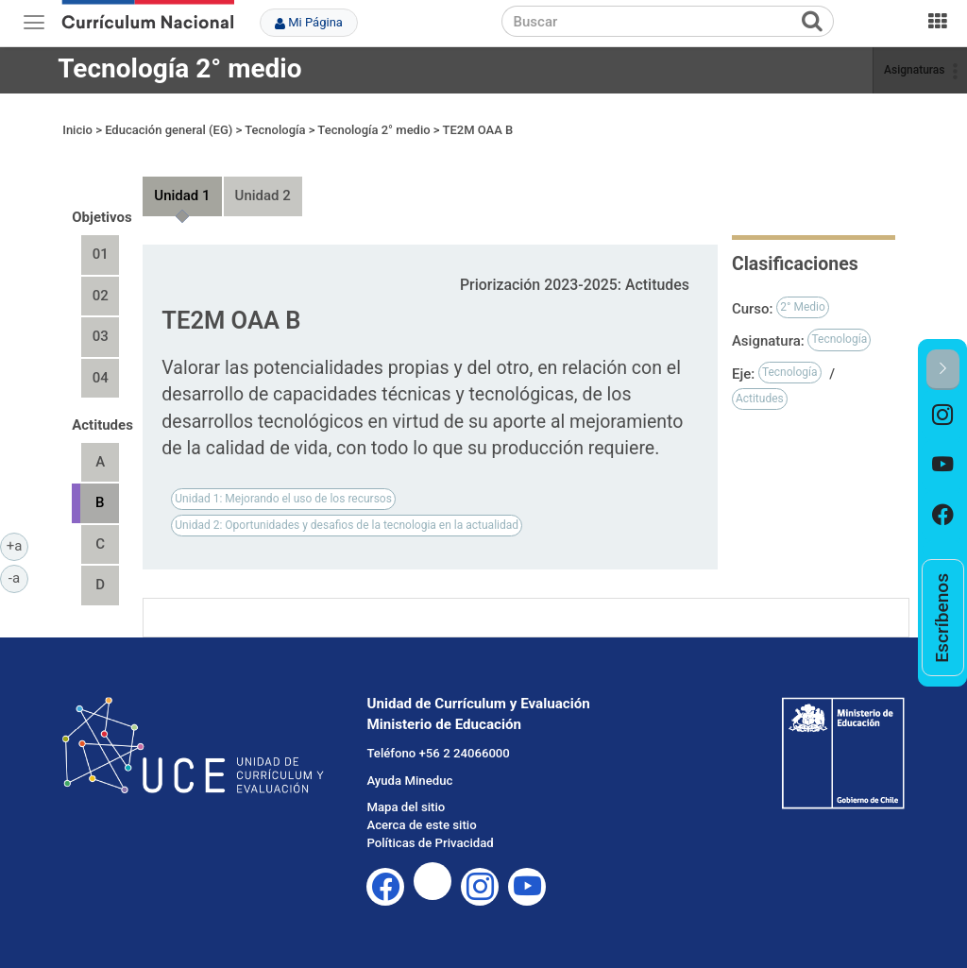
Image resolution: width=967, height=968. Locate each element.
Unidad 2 (263, 195)
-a (18, 577)
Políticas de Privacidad (429, 843)
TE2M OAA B (478, 130)
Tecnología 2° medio (179, 68)
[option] (943, 415)
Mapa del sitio (405, 807)
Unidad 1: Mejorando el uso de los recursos (283, 498)
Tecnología (275, 130)
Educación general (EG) (168, 130)
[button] (942, 369)
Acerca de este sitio (421, 825)
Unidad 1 (182, 195)
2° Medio (802, 307)
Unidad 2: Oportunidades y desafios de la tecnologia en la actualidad (346, 525)
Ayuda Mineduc (409, 780)
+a (17, 544)
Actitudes (760, 398)
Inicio (77, 130)
